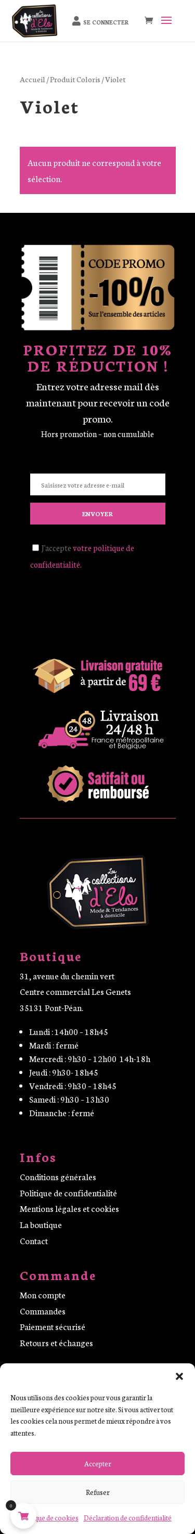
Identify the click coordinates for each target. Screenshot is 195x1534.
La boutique (41, 1224)
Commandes (43, 1310)
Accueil (32, 78)
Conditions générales (58, 1176)
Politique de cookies (49, 1518)
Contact (34, 1240)
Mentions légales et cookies (69, 1208)
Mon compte (43, 1294)
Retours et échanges (56, 1342)
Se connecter (106, 22)
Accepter (97, 1463)
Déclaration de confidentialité (128, 1518)
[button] (179, 1376)
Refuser (98, 1492)
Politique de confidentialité (68, 1192)
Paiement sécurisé (52, 1326)
